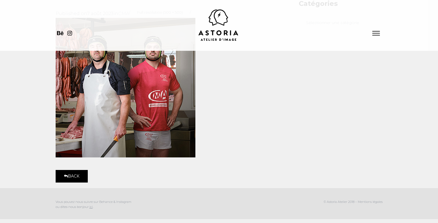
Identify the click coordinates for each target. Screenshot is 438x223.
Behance (106, 202)
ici (91, 207)
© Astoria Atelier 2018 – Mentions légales (353, 202)
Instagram (123, 202)
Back (71, 176)
